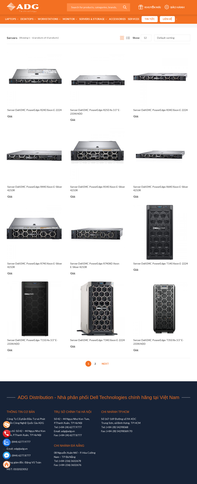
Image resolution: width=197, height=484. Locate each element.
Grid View (122, 38)
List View (128, 38)
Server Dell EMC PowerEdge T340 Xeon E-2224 (97, 340)
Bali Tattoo (9, 449)
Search (124, 7)
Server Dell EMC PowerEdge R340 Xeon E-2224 (160, 109)
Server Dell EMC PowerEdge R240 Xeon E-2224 (34, 109)
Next (105, 363)
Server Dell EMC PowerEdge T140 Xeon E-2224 (160, 263)
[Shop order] (172, 38)
